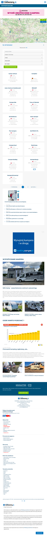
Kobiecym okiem (6, 475)
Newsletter (5, 431)
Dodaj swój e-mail (23, 392)
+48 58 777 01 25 (25, 404)
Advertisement (6, 426)
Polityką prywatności (28, 527)
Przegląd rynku (6, 481)
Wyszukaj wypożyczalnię (10, 66)
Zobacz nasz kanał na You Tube (8, 462)
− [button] (1, 22)
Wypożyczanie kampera (13, 259)
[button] (23, 54)
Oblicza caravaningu (6, 478)
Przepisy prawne (6, 484)
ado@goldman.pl (25, 407)
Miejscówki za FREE (6, 447)
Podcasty (5, 492)
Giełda (4, 464)
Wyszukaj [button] (7, 45)
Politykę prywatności (25, 509)
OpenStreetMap (40, 42)
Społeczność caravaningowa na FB (9, 463)
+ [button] (1, 20)
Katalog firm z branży (7, 449)
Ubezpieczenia (5, 432)
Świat (4, 473)
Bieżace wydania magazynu (8, 439)
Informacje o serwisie (7, 424)
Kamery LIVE (5, 461)
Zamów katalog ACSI (7, 440)
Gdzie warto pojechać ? (13, 320)
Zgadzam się (39, 532)
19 (27, 187)
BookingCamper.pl (6, 451)
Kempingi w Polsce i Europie (8, 446)
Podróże (4, 480)
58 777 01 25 (24, 403)
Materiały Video (6, 458)
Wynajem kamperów (7, 479)
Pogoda (4, 459)
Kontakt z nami (6, 427)
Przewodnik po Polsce (7, 474)
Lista (43, 21)
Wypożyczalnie (7, 5)
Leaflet (36, 42)
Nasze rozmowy (6, 490)
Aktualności (5, 470)
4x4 (4, 489)
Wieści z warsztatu (6, 486)
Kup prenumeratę (6, 437)
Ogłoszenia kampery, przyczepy (9, 448)
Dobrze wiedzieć (6, 485)
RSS (4, 429)
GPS (43, 19)
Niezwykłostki (5, 491)
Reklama (5, 425)
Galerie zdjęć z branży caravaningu (9, 457)
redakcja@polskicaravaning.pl (25, 405)
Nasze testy (5, 487)
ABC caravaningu (6, 476)
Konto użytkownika (6, 421)
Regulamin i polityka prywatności (9, 430)
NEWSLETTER (21, 385)
